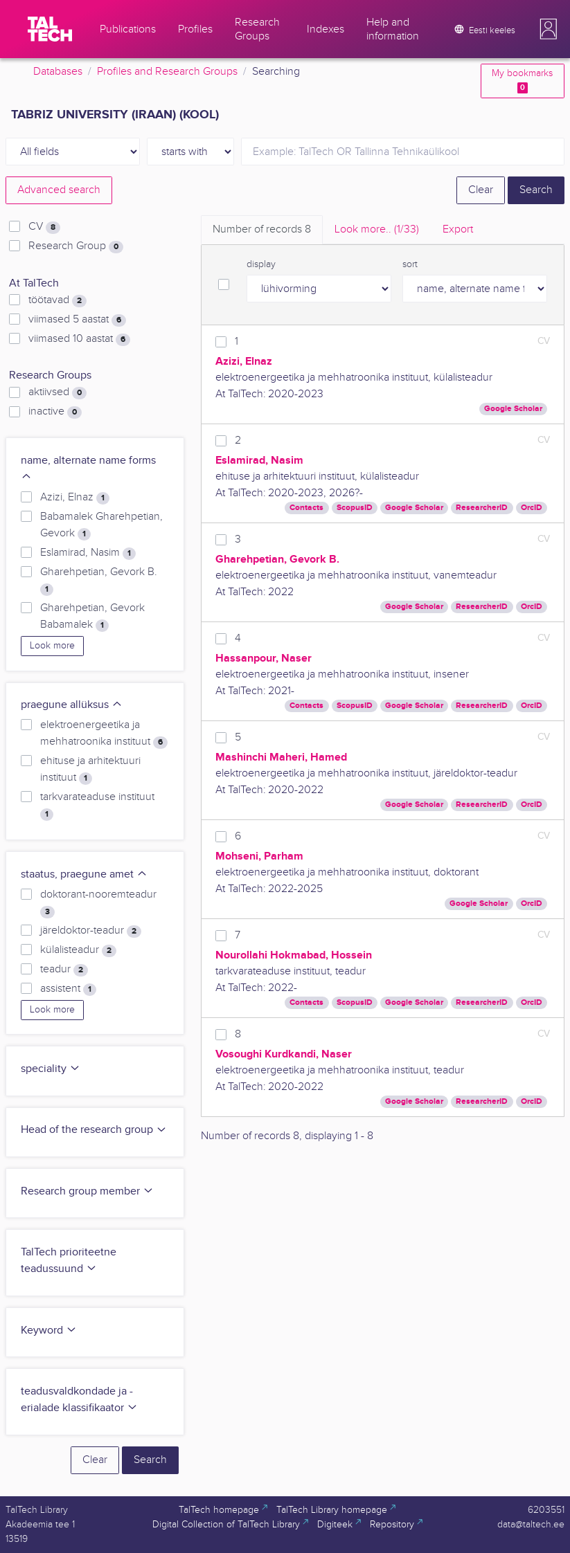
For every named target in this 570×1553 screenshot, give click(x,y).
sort (410, 264)
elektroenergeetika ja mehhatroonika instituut (104, 733)
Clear (480, 190)
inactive (55, 412)
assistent (68, 989)
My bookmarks (522, 80)
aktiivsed (57, 392)
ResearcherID (482, 507)
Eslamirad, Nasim (88, 553)
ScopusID (355, 507)
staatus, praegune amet (84, 874)
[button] (548, 29)
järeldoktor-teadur (90, 931)
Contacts (306, 507)
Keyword (49, 1330)
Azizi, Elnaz (74, 498)
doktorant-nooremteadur (98, 903)
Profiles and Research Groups (167, 71)
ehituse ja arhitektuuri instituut (90, 769)
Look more (52, 645)
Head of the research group (94, 1129)
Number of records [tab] (262, 229)
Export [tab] (458, 229)
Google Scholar (513, 408)
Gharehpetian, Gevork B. (98, 580)
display (261, 264)
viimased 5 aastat (77, 320)
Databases (57, 71)
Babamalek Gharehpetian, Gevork (101, 525)
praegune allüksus (72, 704)
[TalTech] (50, 29)
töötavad (57, 300)
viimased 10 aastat (79, 339)
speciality (50, 1068)
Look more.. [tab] (377, 229)
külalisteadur (78, 950)
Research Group (75, 246)
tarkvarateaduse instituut (97, 805)
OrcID (531, 507)
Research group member (87, 1191)
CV (44, 227)
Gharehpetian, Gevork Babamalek (92, 616)
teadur (64, 970)
